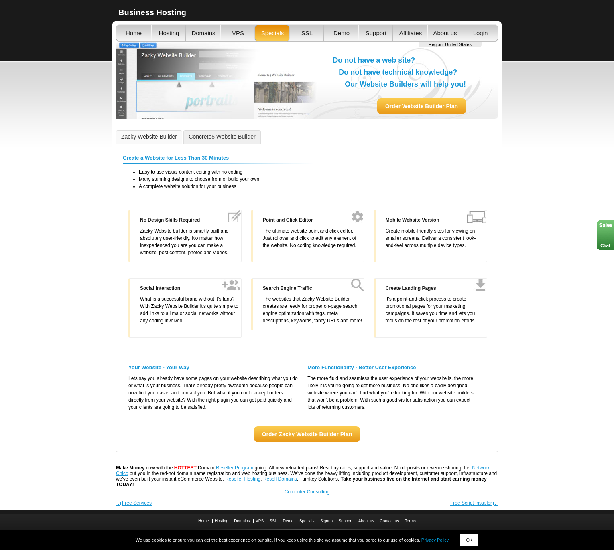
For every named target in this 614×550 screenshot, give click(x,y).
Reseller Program (234, 468)
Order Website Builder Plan (421, 106)
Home (134, 33)
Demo (341, 33)
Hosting (169, 33)
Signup (326, 521)
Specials (272, 33)
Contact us (389, 521)
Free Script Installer (471, 503)
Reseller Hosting (242, 479)
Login (480, 33)
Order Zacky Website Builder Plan (307, 434)
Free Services (137, 503)
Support (376, 33)
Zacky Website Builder (149, 136)
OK (469, 540)
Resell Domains (280, 479)
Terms (410, 521)
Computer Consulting (307, 492)
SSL (307, 33)
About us (445, 33)
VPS (238, 33)
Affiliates (410, 33)
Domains (203, 33)
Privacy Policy (435, 540)
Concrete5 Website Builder (222, 136)
